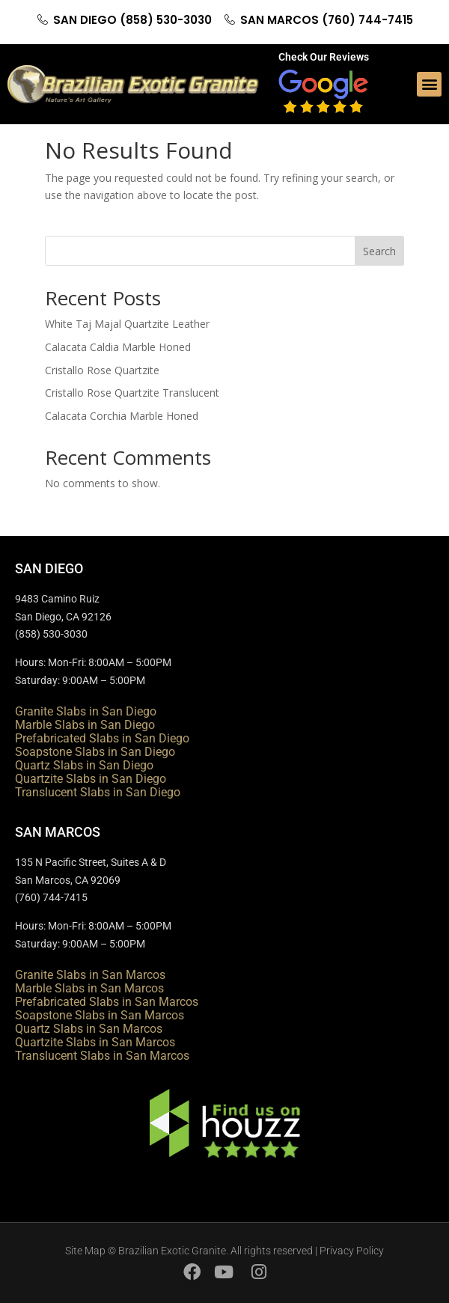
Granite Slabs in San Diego (85, 711)
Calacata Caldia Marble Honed (118, 347)
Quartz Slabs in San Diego (84, 765)
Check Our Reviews (323, 57)
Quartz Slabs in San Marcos (88, 1029)
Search (379, 251)
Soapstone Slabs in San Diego (95, 752)
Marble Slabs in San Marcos (89, 988)
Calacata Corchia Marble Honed (121, 416)
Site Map (85, 1251)
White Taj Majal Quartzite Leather (127, 324)
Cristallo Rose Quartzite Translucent (132, 392)
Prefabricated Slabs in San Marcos (106, 1002)
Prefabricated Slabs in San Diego (102, 738)
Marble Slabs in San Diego (85, 725)
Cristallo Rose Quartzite (102, 370)
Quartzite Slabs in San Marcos (95, 1042)
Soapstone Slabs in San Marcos (99, 1015)
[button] (429, 84)
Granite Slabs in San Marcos (90, 975)
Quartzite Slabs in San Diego (90, 779)
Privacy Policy (352, 1251)
